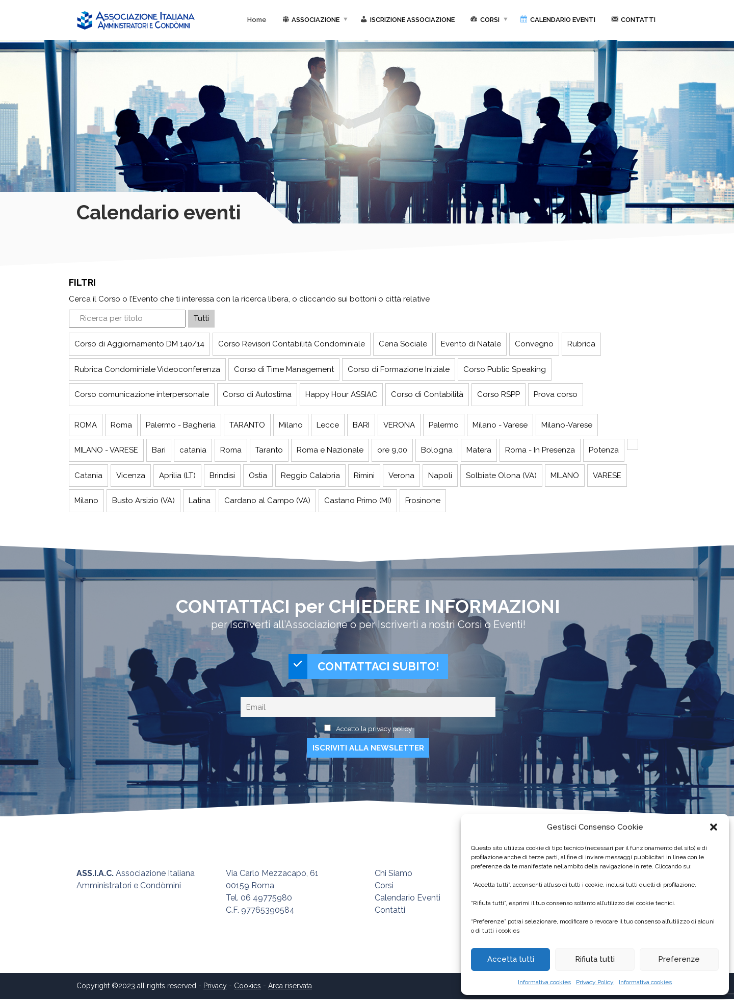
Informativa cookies (544, 982)
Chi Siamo (393, 874)
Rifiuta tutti (595, 959)
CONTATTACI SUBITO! (363, 667)
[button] (714, 827)
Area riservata (290, 987)
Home (257, 19)
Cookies (247, 987)
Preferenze (679, 959)
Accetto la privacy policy (374, 729)
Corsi (384, 886)
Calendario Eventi (407, 899)
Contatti (390, 911)
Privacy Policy (595, 982)
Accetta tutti (510, 959)
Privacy (215, 987)
